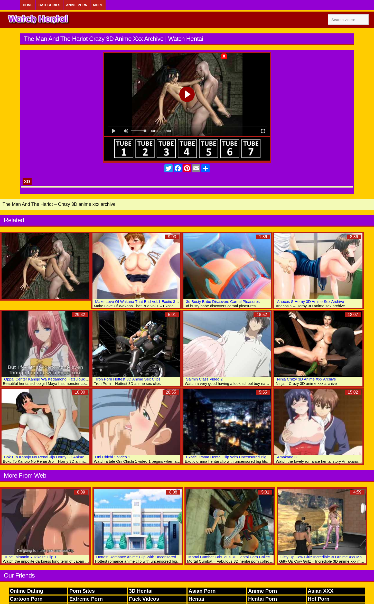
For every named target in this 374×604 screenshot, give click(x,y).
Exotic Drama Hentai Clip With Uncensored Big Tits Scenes (236, 457)
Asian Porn (202, 591)
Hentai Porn (262, 599)
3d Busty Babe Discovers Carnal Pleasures (223, 301)
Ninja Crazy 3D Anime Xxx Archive (306, 379)
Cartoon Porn (26, 599)
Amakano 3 (286, 457)
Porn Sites (82, 591)
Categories (49, 5)
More (98, 5)
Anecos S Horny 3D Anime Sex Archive (310, 301)
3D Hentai (141, 591)
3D (27, 181)
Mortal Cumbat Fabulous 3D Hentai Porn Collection (232, 557)
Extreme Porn (86, 599)
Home (28, 5)
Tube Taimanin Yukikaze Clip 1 (30, 557)
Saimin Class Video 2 (204, 379)
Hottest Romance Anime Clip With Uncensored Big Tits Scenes (150, 557)
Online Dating (26, 591)
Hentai (196, 599)
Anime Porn (76, 5)
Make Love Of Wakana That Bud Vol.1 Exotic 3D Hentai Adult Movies (154, 301)
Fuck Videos (144, 599)
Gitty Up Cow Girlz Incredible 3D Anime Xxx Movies (324, 557)
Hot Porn (318, 599)
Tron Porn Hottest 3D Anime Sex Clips (128, 379)
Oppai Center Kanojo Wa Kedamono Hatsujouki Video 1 (52, 379)
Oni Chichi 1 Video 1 (112, 457)
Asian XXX (320, 591)
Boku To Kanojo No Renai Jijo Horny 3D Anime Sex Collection (57, 457)
